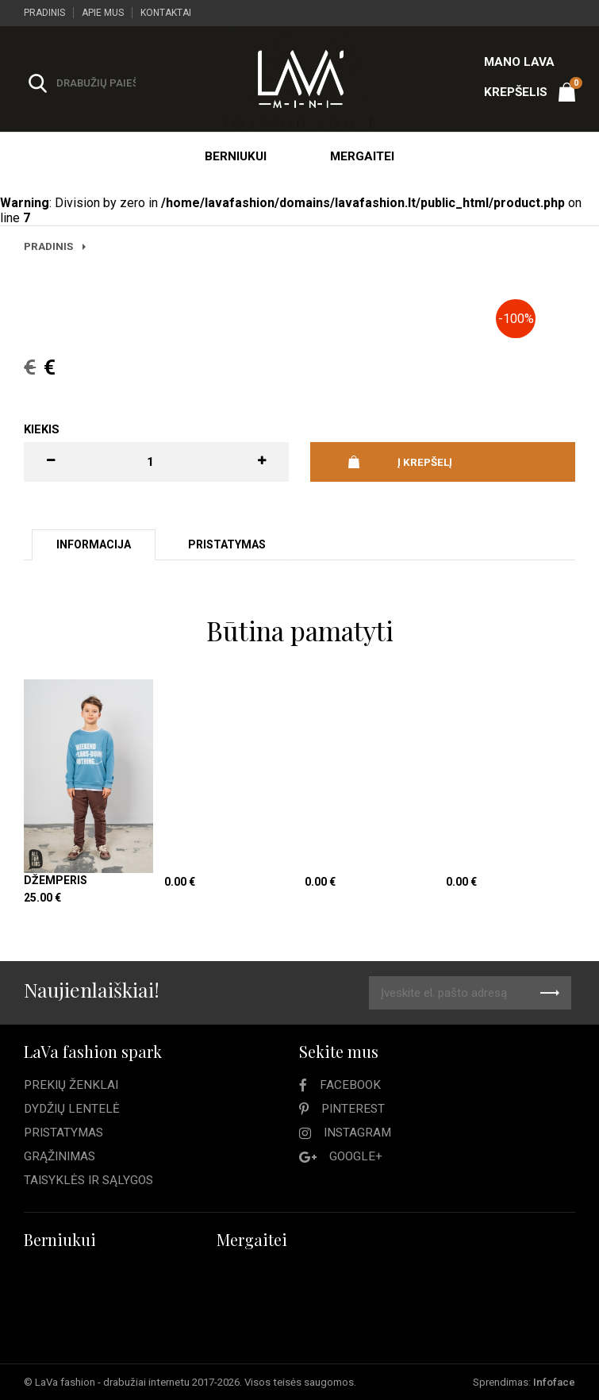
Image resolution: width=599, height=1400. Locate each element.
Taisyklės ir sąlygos (88, 1180)
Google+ (355, 1156)
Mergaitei (362, 156)
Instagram (357, 1132)
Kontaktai (165, 12)
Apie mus (103, 12)
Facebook (350, 1085)
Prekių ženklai (71, 1085)
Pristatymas (63, 1132)
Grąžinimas (59, 1156)
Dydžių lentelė (72, 1109)
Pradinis (44, 12)
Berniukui (236, 156)
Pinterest (353, 1109)
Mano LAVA (519, 62)
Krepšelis (529, 88)
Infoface (554, 1382)
